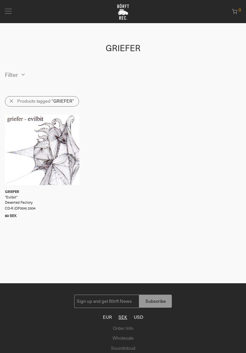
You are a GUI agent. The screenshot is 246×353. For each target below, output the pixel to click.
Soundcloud (123, 348)
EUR (107, 317)
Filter (11, 75)
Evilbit (11, 197)
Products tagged (45, 101)
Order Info (123, 328)
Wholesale (123, 338)
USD (138, 317)
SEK (122, 317)
